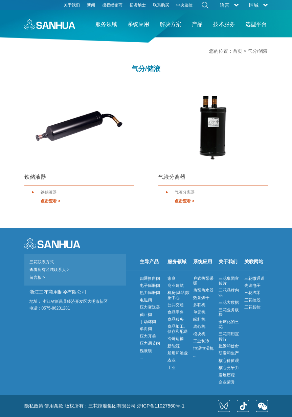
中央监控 (184, 5)
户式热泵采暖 (203, 281)
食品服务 (175, 319)
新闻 (91, 5)
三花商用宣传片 (229, 336)
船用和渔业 (177, 353)
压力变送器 (150, 307)
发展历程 (227, 375)
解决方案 (170, 24)
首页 (237, 51)
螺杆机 (199, 319)
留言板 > (37, 277)
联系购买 (161, 5)
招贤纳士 (138, 5)
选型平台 (256, 24)
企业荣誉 (227, 382)
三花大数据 (229, 302)
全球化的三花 (229, 324)
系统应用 (138, 24)
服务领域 (106, 24)
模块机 (199, 334)
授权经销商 (112, 5)
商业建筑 (175, 285)
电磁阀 (146, 300)
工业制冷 (201, 341)
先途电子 (252, 285)
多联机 (199, 304)
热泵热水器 (203, 290)
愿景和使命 (229, 346)
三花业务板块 (229, 312)
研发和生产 (229, 353)
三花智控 (252, 307)
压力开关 (148, 336)
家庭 (171, 278)
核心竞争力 (229, 367)
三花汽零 (252, 292)
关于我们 (72, 5)
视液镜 (146, 350)
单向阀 (146, 328)
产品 (197, 24)
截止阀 (146, 314)
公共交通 (175, 304)
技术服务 (224, 24)
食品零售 (175, 312)
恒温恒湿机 (203, 348)
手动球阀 (148, 321)
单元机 (199, 312)
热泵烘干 (201, 297)
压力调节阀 (150, 343)
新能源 (173, 346)
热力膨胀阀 (150, 292)
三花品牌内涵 (229, 292)
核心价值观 (229, 360)
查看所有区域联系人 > (49, 269)
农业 (171, 360)
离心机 (199, 326)
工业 (171, 367)
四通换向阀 (150, 278)
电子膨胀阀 (150, 285)
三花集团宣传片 (229, 281)
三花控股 (252, 300)
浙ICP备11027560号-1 (160, 406)
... (141, 357)
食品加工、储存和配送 (177, 329)
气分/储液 (258, 51)
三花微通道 (254, 278)
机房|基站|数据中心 (178, 295)
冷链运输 (175, 338)
